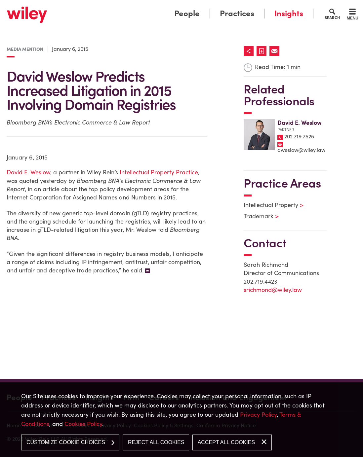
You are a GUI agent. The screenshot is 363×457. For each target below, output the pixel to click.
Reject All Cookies (156, 442)
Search (332, 17)
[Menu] (352, 15)
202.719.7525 (299, 136)
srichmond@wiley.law (273, 290)
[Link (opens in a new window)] (263, 51)
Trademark (257, 216)
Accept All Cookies (226, 442)
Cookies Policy (83, 424)
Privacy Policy (258, 414)
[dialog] (181, 419)
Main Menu (161, 7)
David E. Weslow (28, 172)
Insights (288, 13)
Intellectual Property (269, 205)
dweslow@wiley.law (301, 150)
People (187, 13)
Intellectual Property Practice (159, 172)
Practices (237, 13)
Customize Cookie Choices (65, 442)
